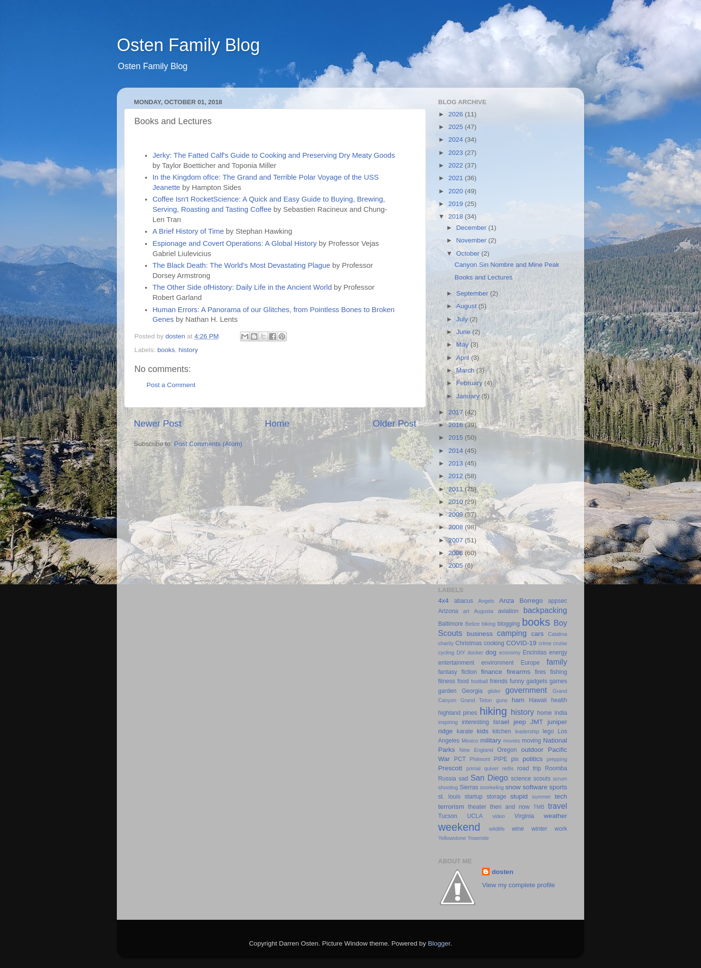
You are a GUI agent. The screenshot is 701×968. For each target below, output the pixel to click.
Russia (447, 778)
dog (491, 652)
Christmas (468, 643)
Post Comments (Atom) (208, 443)
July (463, 319)
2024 (456, 139)
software (534, 787)
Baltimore (450, 623)
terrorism (451, 806)
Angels (486, 601)
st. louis (449, 796)
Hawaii (538, 700)
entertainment (456, 662)
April (463, 357)
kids (483, 731)
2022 (456, 165)
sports (558, 787)
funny (517, 681)
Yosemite (478, 838)
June (464, 331)
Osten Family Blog (188, 45)
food (463, 681)
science (521, 778)
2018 (456, 216)
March (466, 370)
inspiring (448, 722)
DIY (461, 652)
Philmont (480, 759)
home (544, 712)
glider (494, 691)
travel (557, 805)
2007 (456, 540)
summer (541, 797)
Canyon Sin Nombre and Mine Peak (507, 264)
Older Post (394, 423)
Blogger (439, 943)
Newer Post (158, 423)
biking (488, 624)
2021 (456, 178)
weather (555, 815)
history (188, 350)
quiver (491, 768)
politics (532, 759)
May (463, 344)
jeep (520, 722)
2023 (456, 152)
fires (540, 672)
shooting (448, 787)
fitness (446, 681)
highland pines (457, 712)
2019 (456, 203)
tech (560, 796)
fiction (469, 672)
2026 (456, 114)
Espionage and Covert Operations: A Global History (234, 243)
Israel (501, 722)
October (468, 253)
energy (558, 652)
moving (531, 740)
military (490, 740)
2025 (456, 126)
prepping (557, 759)
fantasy (447, 672)
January (468, 396)
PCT (460, 759)
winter (539, 828)
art (466, 611)
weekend (459, 827)
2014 (456, 450)
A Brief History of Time (188, 231)
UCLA (474, 816)
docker (475, 652)
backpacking (545, 610)
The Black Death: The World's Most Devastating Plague (241, 265)
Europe (529, 662)
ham (518, 700)
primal (473, 768)
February (470, 383)
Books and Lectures (484, 277)
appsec (557, 600)
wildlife (496, 829)
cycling (446, 652)
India (560, 712)
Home (277, 423)
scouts (542, 778)
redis (507, 768)
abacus (463, 600)
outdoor (532, 749)
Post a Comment (171, 385)
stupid (519, 796)
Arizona (448, 611)
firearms (519, 671)
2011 (456, 489)
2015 (456, 437)
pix (515, 759)
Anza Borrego (521, 600)
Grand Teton (476, 700)
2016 (456, 424)
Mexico (469, 741)
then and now (510, 806)
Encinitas (535, 652)
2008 (456, 527)
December (472, 227)
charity (446, 643)
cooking (494, 643)
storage (496, 796)
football (479, 681)
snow (513, 787)
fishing (558, 672)
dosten (502, 871)
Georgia (471, 691)
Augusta (484, 611)
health (559, 700)
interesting (475, 722)
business (480, 633)
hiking (493, 711)
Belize (472, 624)
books (166, 350)
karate (465, 731)
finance (491, 671)
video (499, 816)
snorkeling (492, 787)
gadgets (536, 681)
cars (537, 633)
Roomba (556, 768)
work (560, 828)
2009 (456, 514)
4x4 (443, 600)
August (467, 306)
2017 (456, 412)
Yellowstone (452, 838)
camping (512, 633)
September (473, 293)
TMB (538, 807)
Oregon (507, 749)
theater (477, 806)
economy (509, 652)
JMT (536, 722)
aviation (508, 611)
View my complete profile (518, 885)
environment (497, 662)
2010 (456, 501)
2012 (456, 476)
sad (463, 778)
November (472, 240)
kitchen (502, 731)
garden (447, 691)
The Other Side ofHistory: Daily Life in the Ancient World (242, 287)
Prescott (450, 768)
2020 (456, 191)
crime (544, 643)
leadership (527, 731)
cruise (560, 643)
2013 (456, 463)
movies (511, 741)
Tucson (447, 816)
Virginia (524, 816)
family (557, 661)
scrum (560, 779)
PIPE (500, 759)
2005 (456, 565)
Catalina (557, 634)
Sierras (469, 787)
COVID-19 (521, 643)
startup (473, 796)
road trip (529, 768)
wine (518, 828)
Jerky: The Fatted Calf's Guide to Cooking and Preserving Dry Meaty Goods (273, 155)
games (558, 681)
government (526, 690)
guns (501, 700)
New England (476, 750)
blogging (509, 623)
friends (498, 681)
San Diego (489, 777)
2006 (456, 553)
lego (548, 731)
